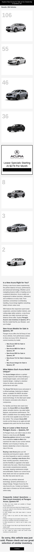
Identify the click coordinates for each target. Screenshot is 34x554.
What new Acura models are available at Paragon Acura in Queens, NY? (17, 504)
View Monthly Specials (17, 169)
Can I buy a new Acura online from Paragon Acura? (16, 507)
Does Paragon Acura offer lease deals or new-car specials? (17, 513)
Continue (16, 548)
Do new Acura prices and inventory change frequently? (17, 528)
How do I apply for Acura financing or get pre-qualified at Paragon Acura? (17, 509)
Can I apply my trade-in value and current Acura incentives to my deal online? (17, 531)
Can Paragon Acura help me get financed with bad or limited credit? (17, 526)
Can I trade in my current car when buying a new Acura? (17, 516)
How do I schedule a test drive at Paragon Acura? (16, 520)
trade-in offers (18, 439)
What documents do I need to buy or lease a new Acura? (17, 523)
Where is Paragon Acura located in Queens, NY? (16, 519)
